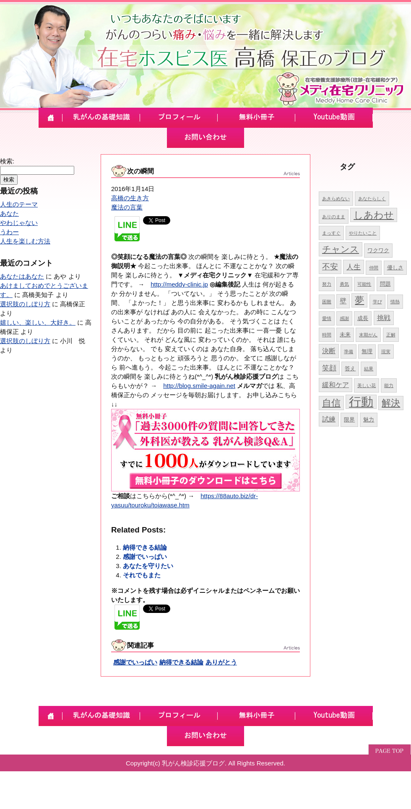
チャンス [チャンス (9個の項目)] (340, 249)
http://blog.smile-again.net (199, 385)
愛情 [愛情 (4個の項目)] (326, 318)
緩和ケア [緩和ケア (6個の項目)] (335, 384)
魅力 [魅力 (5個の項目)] (368, 419)
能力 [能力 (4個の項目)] (388, 385)
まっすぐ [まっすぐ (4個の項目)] (331, 232)
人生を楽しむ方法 (25, 241)
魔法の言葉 (127, 207)
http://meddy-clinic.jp (179, 284)
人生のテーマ (19, 204)
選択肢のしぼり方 (25, 304)
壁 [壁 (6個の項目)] (343, 301)
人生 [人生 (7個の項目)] (353, 267)
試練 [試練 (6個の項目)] (329, 419)
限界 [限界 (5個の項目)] (349, 419)
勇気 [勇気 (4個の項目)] (344, 284)
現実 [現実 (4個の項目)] (385, 351)
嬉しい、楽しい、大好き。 (37, 322)
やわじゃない (19, 222)
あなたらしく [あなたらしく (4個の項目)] (372, 198)
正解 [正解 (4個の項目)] (390, 334)
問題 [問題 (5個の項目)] (385, 284)
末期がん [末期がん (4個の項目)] (368, 334)
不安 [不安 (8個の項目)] (330, 266)
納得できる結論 (145, 547)
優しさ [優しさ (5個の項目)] (395, 267)
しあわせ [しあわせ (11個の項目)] (374, 214)
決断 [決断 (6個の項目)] (329, 350)
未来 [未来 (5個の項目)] (345, 334)
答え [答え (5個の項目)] (350, 368)
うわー (9, 231)
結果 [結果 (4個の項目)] (368, 368)
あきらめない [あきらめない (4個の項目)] (336, 198)
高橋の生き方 (130, 198)
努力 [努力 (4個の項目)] (326, 284)
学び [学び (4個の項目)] (377, 301)
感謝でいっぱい (145, 556)
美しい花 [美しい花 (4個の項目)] (366, 385)
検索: (7, 161)
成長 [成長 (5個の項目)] (362, 318)
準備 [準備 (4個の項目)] (348, 351)
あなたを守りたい (148, 565)
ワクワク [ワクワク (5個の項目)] (378, 250)
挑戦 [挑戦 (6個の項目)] (383, 317)
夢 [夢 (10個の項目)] (359, 300)
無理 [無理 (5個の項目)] (367, 351)
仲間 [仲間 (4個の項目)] (373, 267)
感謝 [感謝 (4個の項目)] (344, 318)
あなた (9, 213)
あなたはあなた (22, 276)
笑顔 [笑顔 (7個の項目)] (329, 368)
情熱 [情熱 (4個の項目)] (395, 301)
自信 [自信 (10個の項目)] (331, 403)
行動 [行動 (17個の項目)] (361, 401)
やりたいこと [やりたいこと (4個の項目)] (363, 232)
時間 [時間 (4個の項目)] (326, 334)
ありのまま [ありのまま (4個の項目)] (333, 216)
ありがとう (221, 662)
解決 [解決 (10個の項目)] (391, 403)
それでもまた (142, 575)
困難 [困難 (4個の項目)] (326, 301)
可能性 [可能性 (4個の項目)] (364, 284)
